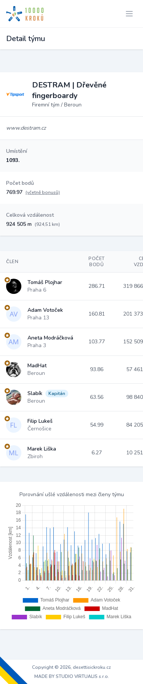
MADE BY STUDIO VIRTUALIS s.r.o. (71, 676)
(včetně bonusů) (43, 192)
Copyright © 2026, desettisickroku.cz (71, 667)
